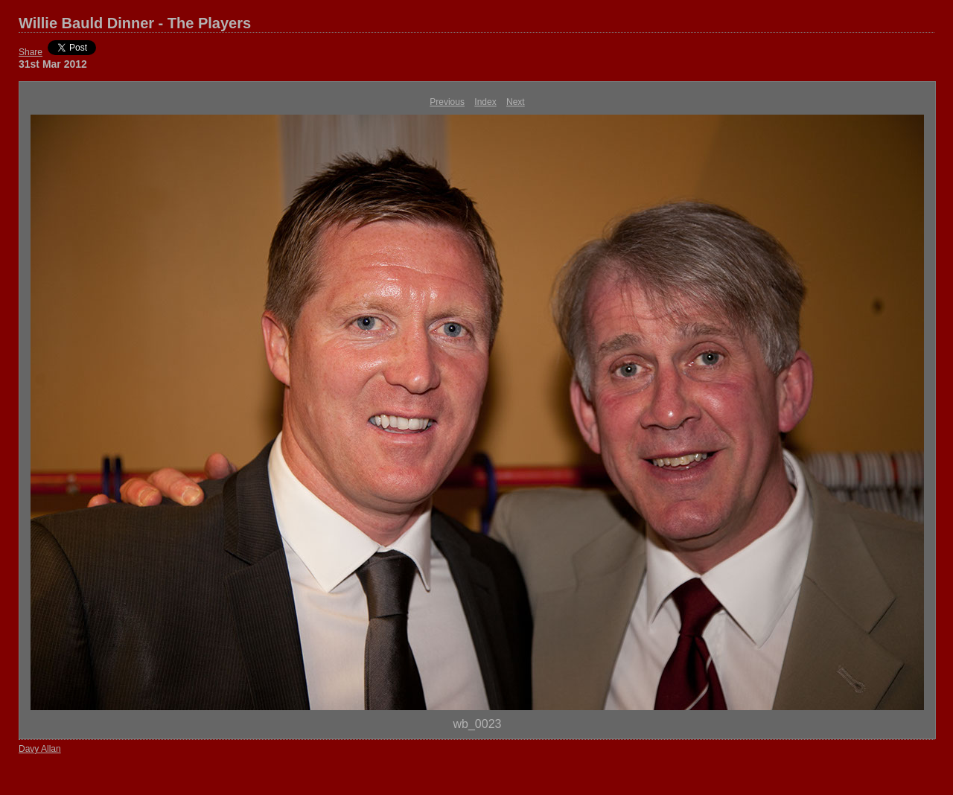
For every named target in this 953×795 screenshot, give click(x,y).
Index (485, 102)
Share (30, 52)
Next (515, 102)
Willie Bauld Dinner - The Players (135, 23)
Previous (447, 102)
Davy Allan (40, 749)
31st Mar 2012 (53, 64)
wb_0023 (477, 724)
